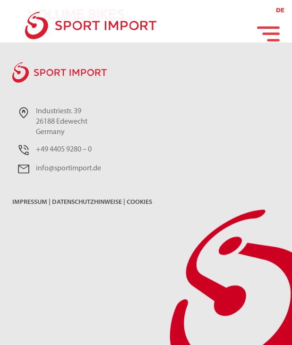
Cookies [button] (139, 202)
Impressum (29, 202)
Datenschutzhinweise (87, 202)
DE (280, 10)
